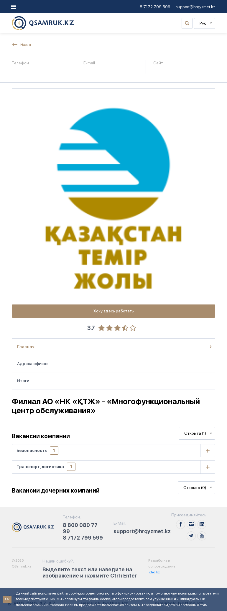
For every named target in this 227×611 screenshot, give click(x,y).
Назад (21, 45)
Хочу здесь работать (113, 311)
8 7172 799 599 (155, 6)
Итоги (23, 380)
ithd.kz (154, 572)
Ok (7, 599)
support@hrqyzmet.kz (195, 6)
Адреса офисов (33, 363)
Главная (25, 346)
